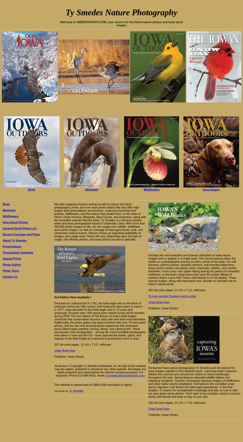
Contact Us (10, 276)
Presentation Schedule (18, 252)
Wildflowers (152, 189)
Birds (31, 189)
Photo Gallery (12, 264)
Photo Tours (11, 270)
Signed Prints (12, 258)
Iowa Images (211, 189)
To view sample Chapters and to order (172, 296)
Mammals (91, 189)
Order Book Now (64, 350)
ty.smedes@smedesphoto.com (125, 375)
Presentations (12, 246)
